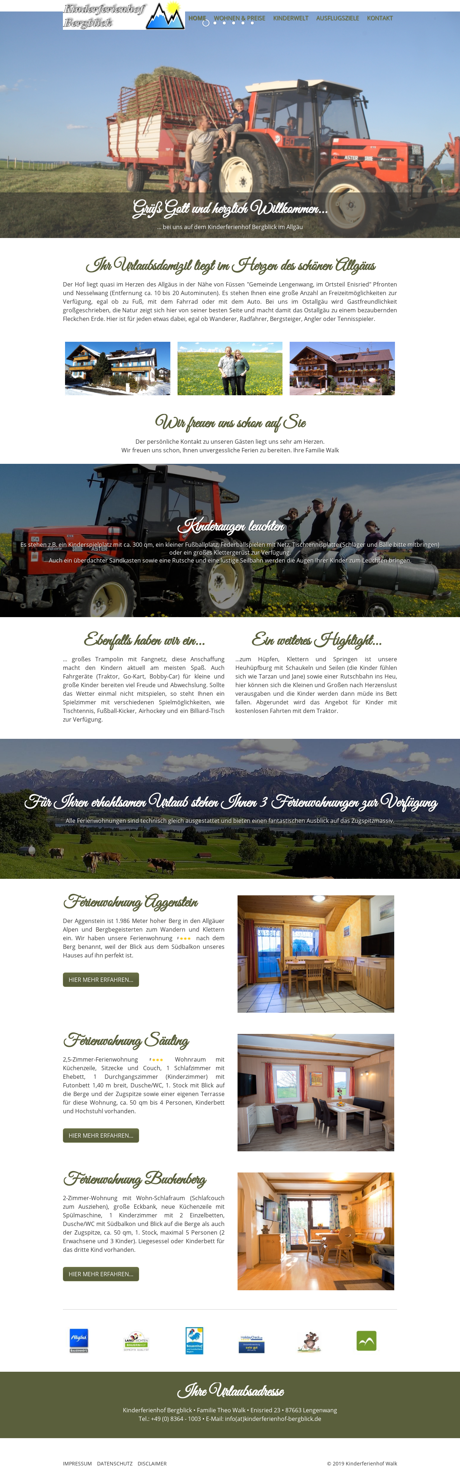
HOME (197, 18)
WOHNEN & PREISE (239, 18)
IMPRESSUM (77, 1463)
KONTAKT (380, 18)
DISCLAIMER (152, 1463)
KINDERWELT (290, 18)
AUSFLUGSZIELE (337, 18)
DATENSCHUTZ (115, 1463)
